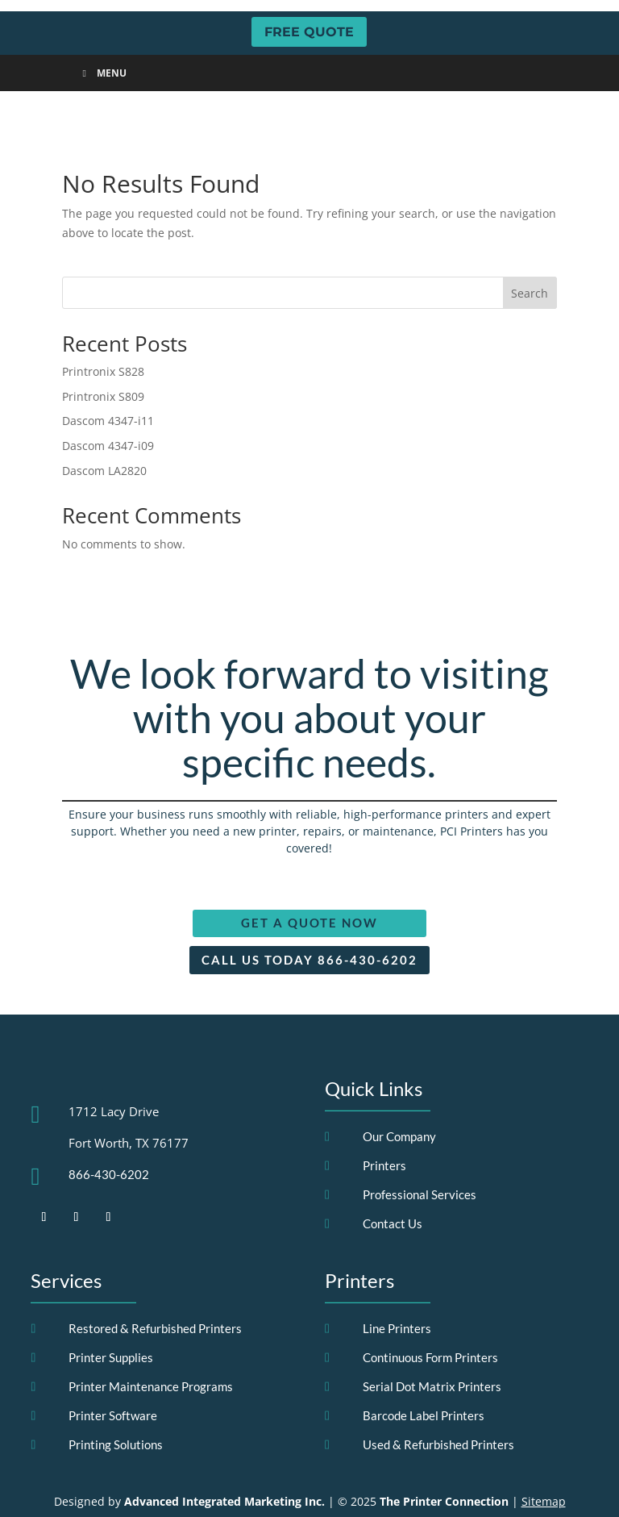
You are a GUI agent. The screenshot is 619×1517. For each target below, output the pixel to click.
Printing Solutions (116, 1409)
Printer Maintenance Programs (151, 1351)
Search (529, 258)
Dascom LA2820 (104, 436)
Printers (384, 1130)
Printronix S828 (103, 336)
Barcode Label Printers (423, 1380)
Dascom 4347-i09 (108, 411)
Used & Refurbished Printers (438, 1409)
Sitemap (543, 1466)
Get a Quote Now (309, 888)
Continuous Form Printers (430, 1322)
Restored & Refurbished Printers (155, 1293)
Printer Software (113, 1380)
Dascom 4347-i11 (108, 386)
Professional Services (419, 1159)
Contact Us (392, 1189)
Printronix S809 (103, 361)
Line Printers (397, 1293)
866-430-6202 (109, 1139)
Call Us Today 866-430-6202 (309, 925)
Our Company (399, 1101)
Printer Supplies (111, 1322)
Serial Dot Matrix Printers (432, 1351)
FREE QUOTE (309, 32)
